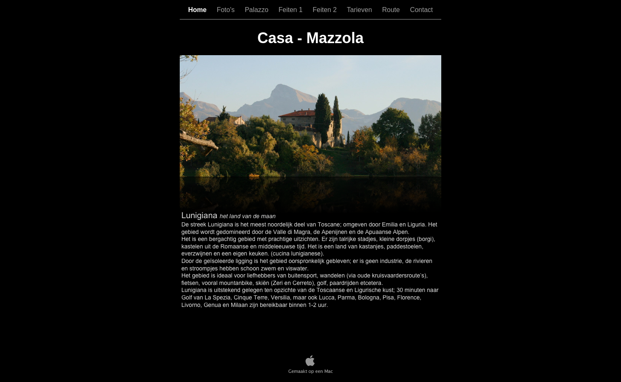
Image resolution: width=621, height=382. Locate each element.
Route (391, 9)
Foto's (227, 9)
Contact (421, 9)
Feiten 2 (325, 9)
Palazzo (257, 9)
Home (198, 9)
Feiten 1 (291, 9)
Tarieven (360, 9)
